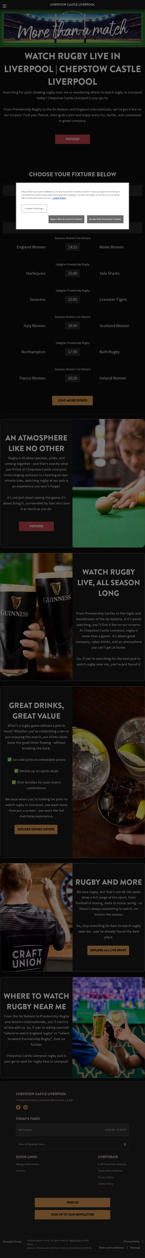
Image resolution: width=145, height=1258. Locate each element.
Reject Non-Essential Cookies (66, 219)
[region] (72, 206)
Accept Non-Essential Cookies (105, 219)
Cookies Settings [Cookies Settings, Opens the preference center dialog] (34, 208)
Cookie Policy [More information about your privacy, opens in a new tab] (59, 198)
